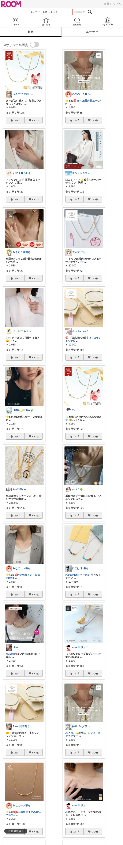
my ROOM (107, 21)
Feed (15, 21)
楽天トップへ (112, 4)
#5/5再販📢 (12, 654)
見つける (46, 21)
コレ (17, 120)
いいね (35, 120)
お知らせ (77, 21)
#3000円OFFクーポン (77, 574)
